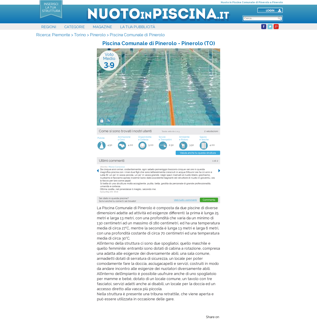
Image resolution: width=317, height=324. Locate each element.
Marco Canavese (117, 167)
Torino (80, 34)
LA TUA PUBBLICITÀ (137, 27)
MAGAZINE (102, 27)
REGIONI (48, 27)
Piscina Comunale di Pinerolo (137, 34)
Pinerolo (98, 34)
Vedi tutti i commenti (185, 199)
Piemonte (61, 34)
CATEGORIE (74, 27)
